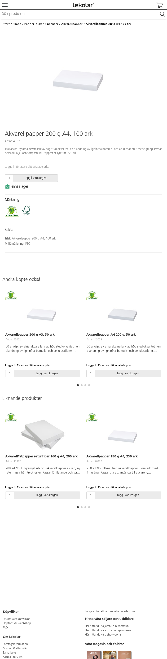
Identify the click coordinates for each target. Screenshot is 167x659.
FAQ (5, 627)
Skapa (17, 24)
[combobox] (83, 14)
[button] (78, 385)
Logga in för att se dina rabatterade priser (110, 611)
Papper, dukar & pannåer (41, 24)
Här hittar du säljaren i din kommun (107, 626)
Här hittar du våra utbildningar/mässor (108, 630)
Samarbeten (10, 652)
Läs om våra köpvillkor (16, 619)
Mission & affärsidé (14, 648)
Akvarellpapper (72, 24)
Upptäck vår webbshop (17, 623)
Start (6, 24)
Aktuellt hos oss (12, 657)
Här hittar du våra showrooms (103, 634)
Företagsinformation (15, 644)
